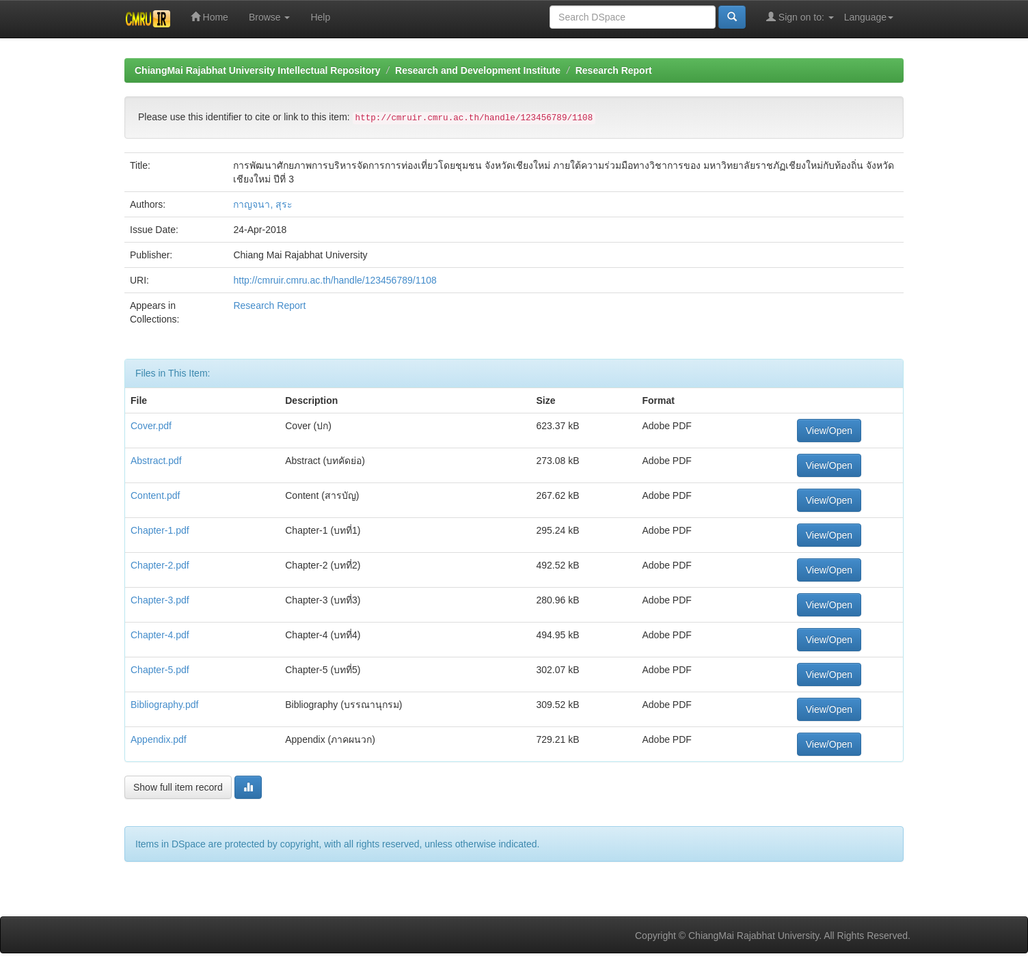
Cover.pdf (151, 425)
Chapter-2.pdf (160, 565)
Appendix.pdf (159, 739)
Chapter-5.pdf (160, 669)
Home (209, 17)
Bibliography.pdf (164, 704)
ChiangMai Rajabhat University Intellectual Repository (257, 70)
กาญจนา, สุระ (263, 204)
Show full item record (178, 787)
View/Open (829, 430)
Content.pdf (155, 495)
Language (868, 17)
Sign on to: (800, 17)
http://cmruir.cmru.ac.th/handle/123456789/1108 (334, 280)
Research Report (614, 70)
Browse (269, 17)
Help (320, 17)
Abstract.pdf (156, 460)
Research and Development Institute (477, 70)
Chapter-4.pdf (160, 634)
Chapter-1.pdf (160, 530)
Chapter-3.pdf (160, 600)
